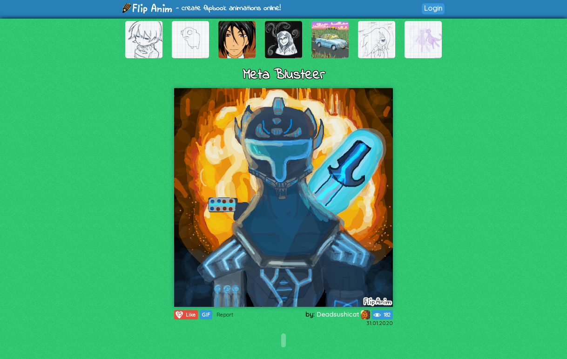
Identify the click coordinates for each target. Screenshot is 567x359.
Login (433, 8)
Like (185, 314)
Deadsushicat (343, 314)
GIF (206, 315)
